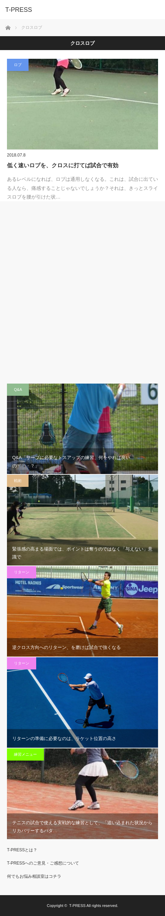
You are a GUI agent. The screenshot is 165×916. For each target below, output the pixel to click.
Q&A (18, 389)
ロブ (18, 65)
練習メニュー (25, 754)
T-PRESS (77, 905)
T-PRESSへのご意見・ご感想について (43, 863)
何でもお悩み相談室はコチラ (34, 876)
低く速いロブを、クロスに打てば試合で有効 (62, 165)
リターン (21, 572)
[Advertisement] (82, 292)
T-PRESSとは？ (22, 849)
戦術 (18, 481)
